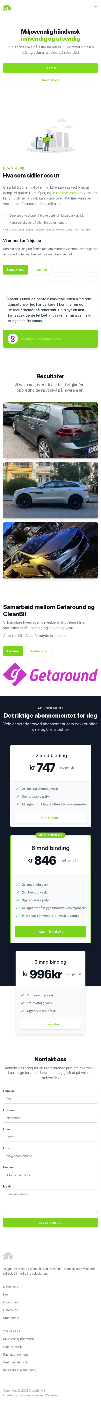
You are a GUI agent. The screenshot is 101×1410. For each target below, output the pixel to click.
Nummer (8, 1167)
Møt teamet (11, 1318)
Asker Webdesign (48, 1395)
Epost (7, 1148)
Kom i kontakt (51, 1024)
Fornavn (8, 1091)
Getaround (10, 1310)
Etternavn (9, 1110)
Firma (7, 1129)
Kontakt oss (50, 80)
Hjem (6, 1294)
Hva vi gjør (10, 1302)
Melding (8, 1186)
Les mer (50, 68)
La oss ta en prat (50, 1223)
